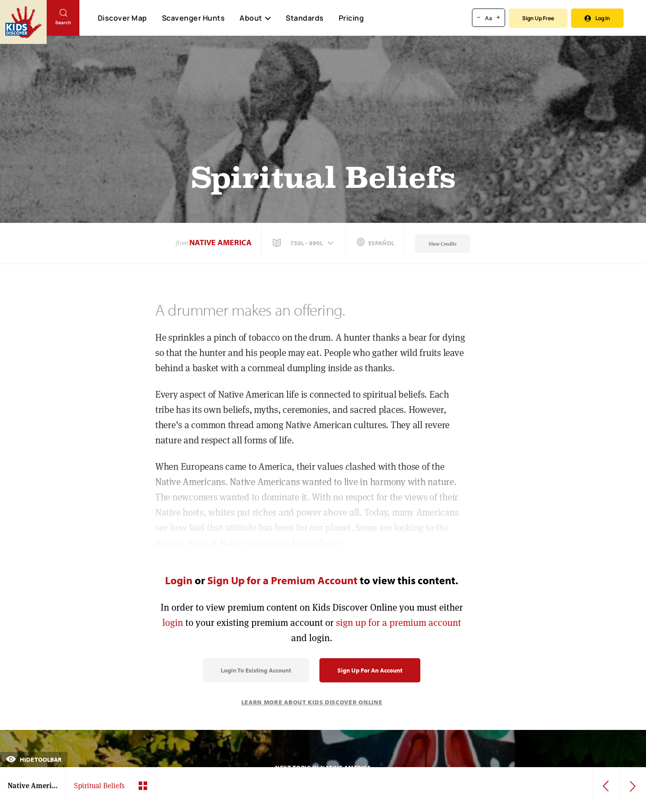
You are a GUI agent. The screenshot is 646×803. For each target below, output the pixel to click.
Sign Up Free (538, 18)
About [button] (255, 18)
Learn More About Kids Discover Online (312, 702)
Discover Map (122, 18)
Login (178, 580)
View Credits (442, 243)
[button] (304, 243)
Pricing (351, 18)
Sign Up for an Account (369, 670)
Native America (220, 242)
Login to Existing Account (256, 670)
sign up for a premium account (398, 622)
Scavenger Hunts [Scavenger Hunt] (193, 18)
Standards (305, 18)
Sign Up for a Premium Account (282, 580)
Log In (597, 18)
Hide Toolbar (33, 759)
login (172, 622)
